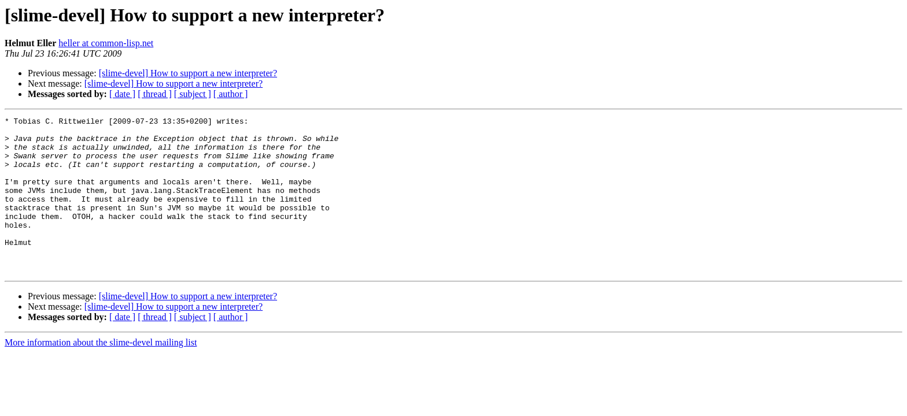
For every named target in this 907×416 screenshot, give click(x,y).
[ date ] (122, 94)
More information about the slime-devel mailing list (101, 373)
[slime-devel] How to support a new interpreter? (188, 73)
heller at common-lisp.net (105, 43)
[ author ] (230, 94)
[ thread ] (155, 94)
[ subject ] (192, 94)
